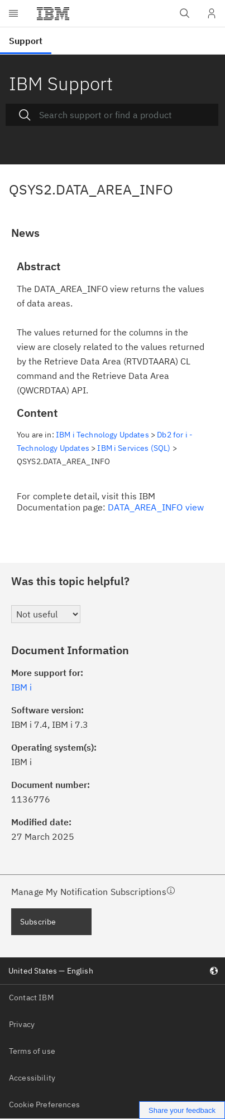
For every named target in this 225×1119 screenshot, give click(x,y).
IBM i (21, 687)
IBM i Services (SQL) (133, 448)
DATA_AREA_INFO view (156, 507)
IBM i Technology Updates (102, 435)
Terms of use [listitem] (32, 1051)
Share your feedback (182, 1110)
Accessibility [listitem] (32, 1078)
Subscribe (38, 922)
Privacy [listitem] (22, 1024)
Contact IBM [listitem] (31, 997)
